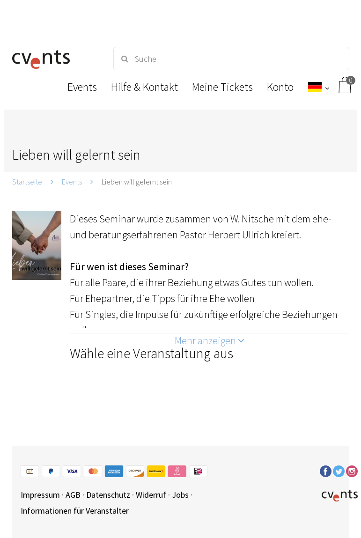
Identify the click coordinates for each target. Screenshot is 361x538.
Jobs (180, 494)
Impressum (40, 494)
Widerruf (151, 494)
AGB (73, 494)
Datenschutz (108, 494)
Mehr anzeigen (209, 340)
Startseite (27, 181)
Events (72, 181)
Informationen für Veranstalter (75, 510)
